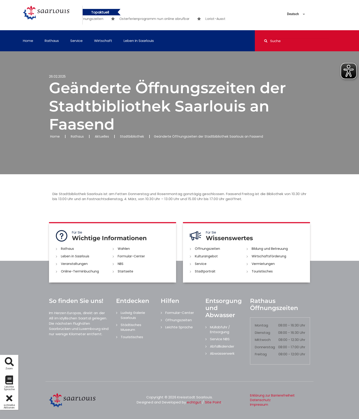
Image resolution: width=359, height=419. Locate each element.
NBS (120, 263)
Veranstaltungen (74, 263)
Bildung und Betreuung (270, 248)
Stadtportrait (205, 271)
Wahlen (124, 248)
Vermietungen (263, 263)
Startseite (125, 271)
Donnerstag (265, 347)
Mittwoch (263, 339)
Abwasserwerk (222, 353)
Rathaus (52, 40)
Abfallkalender (222, 346)
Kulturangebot (206, 256)
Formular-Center (131, 256)
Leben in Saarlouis (139, 40)
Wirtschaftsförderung (269, 256)
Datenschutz (260, 400)
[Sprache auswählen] (290, 14)
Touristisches (262, 271)
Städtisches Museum (131, 327)
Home (28, 40)
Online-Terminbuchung (80, 271)
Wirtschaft (103, 40)
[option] (163, 18)
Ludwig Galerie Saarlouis (133, 315)
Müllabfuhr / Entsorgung (220, 329)
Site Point (213, 402)
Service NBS (220, 339)
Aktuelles (102, 136)
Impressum (259, 404)
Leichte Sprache (179, 327)
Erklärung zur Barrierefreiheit (272, 395)
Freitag (261, 354)
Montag (261, 325)
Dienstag (262, 332)
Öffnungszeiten (207, 248)
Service (76, 40)
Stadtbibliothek (132, 136)
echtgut (194, 402)
